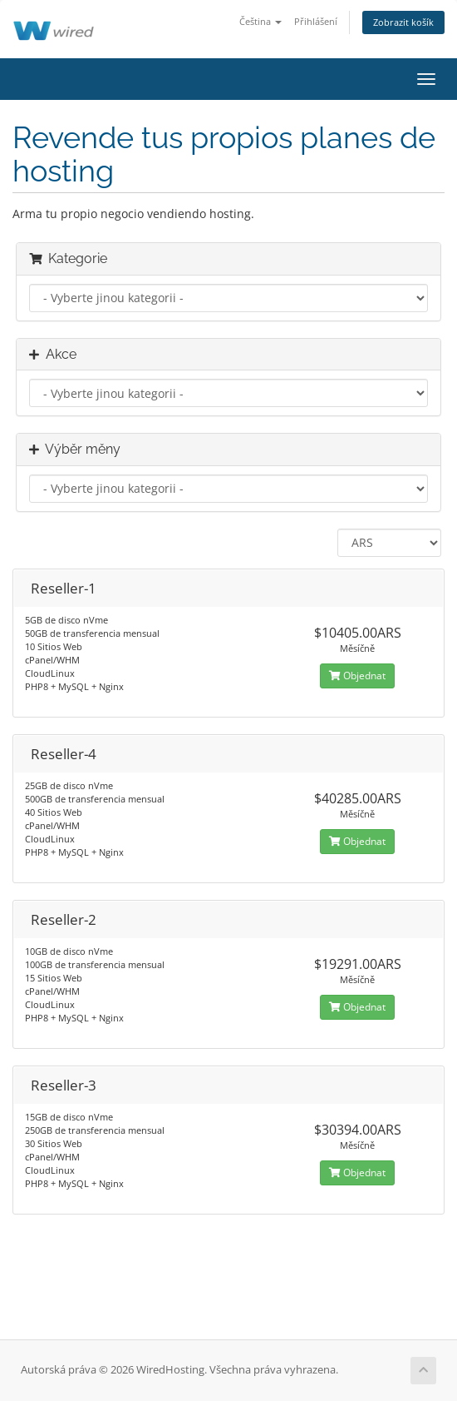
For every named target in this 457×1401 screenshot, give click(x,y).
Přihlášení (315, 21)
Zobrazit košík (403, 22)
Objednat (357, 675)
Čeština (260, 21)
